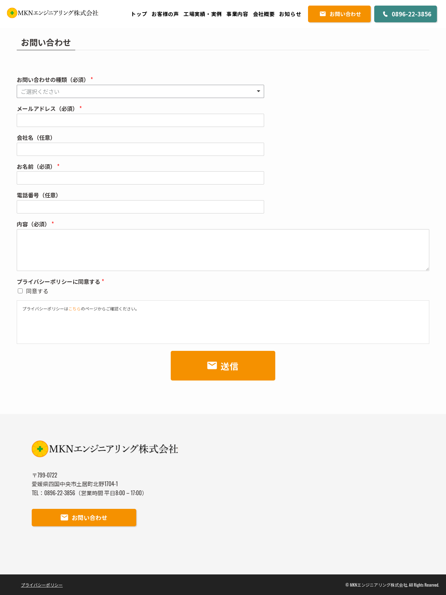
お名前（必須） (38, 166)
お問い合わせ (345, 13)
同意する (37, 291)
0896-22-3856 (411, 13)
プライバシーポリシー (42, 585)
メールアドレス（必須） (49, 108)
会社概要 (264, 13)
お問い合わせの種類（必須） (55, 79)
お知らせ (290, 13)
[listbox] (140, 91)
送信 (230, 365)
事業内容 (237, 13)
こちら (74, 308)
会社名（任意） (36, 137)
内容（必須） (35, 224)
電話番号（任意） (39, 195)
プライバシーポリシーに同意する (60, 281)
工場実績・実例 (203, 13)
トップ (139, 13)
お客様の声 (165, 13)
